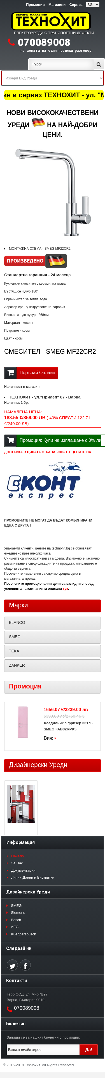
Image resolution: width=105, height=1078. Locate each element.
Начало (17, 856)
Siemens (18, 912)
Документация (23, 870)
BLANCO (17, 622)
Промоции (35, 5)
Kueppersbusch (23, 934)
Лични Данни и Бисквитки (32, 877)
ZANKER (17, 665)
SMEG (14, 636)
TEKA (14, 651)
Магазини (57, 5)
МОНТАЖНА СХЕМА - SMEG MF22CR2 (40, 249)
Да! (88, 1049)
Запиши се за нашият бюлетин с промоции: (43, 1037)
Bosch (16, 920)
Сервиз (76, 5)
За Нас (17, 863)
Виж (48, 738)
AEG (14, 927)
